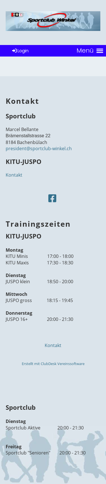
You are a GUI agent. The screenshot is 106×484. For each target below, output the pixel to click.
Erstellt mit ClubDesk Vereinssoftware (53, 363)
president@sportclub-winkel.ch (39, 148)
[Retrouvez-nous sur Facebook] (52, 198)
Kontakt (14, 175)
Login (20, 51)
